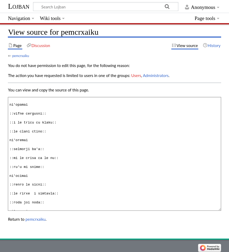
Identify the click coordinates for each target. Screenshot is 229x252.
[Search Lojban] (105, 6)
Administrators (156, 75)
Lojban (18, 6)
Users (136, 75)
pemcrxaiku (20, 56)
